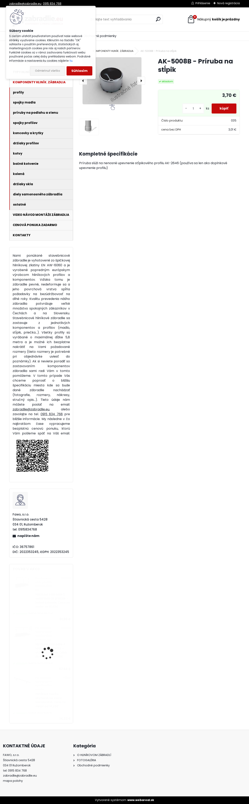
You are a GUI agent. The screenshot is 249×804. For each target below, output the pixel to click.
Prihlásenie (202, 3)
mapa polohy (13, 781)
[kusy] (193, 108)
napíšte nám (28, 536)
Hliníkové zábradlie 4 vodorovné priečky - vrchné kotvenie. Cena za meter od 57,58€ (51, 650)
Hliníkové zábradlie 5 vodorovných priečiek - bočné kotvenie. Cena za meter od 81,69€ (52, 601)
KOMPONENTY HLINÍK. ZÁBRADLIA (113, 51)
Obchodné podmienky (100, 36)
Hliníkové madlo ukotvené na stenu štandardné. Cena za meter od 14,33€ (50, 700)
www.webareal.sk (140, 800)
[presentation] (83, 81)
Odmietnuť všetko (47, 71)
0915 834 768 (52, 4)
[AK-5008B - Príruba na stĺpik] (112, 80)
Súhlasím (79, 70)
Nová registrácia (228, 3)
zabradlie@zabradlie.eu (25, 4)
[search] (158, 19)
